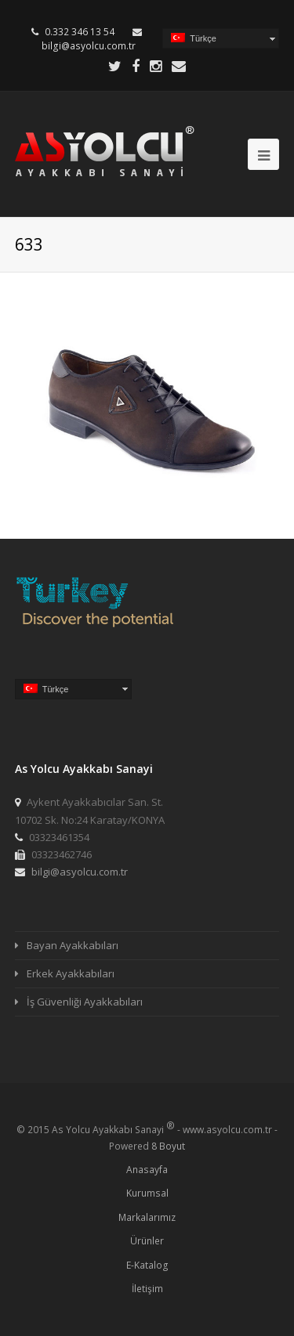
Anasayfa (147, 1169)
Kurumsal (147, 1193)
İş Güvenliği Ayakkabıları (85, 1002)
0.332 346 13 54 (79, 31)
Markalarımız (147, 1217)
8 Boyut (168, 1146)
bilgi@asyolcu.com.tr (89, 45)
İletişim (147, 1288)
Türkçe (193, 38)
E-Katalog (147, 1265)
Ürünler (147, 1241)
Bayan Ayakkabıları (72, 945)
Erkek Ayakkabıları (70, 973)
